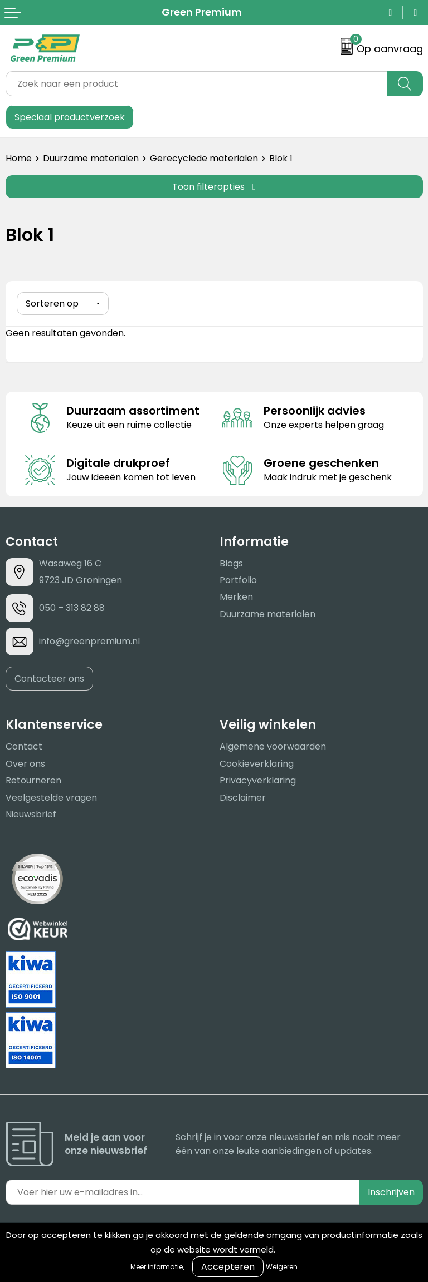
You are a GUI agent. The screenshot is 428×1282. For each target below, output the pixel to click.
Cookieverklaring (257, 763)
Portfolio (238, 580)
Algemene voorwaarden (273, 746)
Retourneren (33, 780)
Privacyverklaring (258, 780)
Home (19, 158)
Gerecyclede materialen (204, 158)
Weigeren (282, 1266)
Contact (24, 746)
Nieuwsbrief (31, 814)
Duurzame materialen (91, 158)
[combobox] (196, 83)
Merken (236, 596)
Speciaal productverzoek (69, 117)
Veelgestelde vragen (51, 797)
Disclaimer (243, 797)
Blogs (231, 562)
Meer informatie (156, 1266)
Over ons (25, 763)
